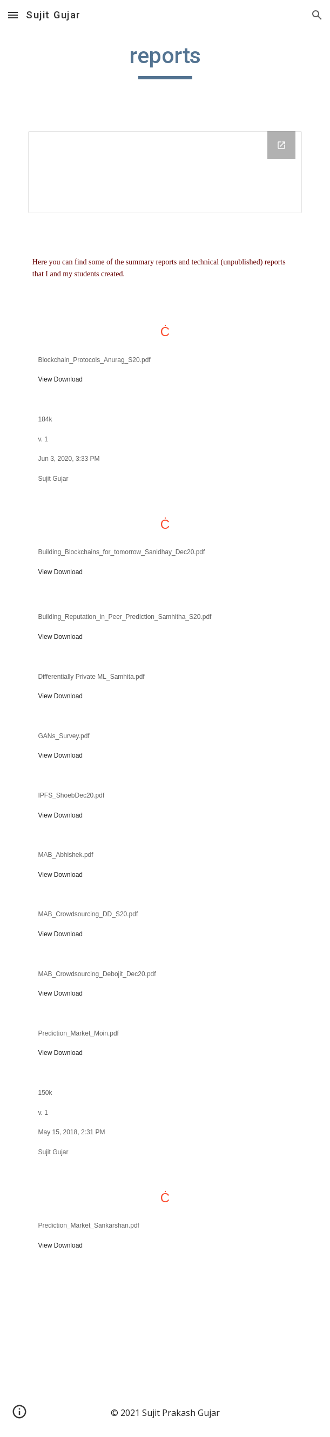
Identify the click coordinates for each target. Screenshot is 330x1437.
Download (68, 379)
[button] (13, 15)
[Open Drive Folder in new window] (281, 145)
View (45, 379)
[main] (165, 60)
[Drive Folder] (165, 172)
